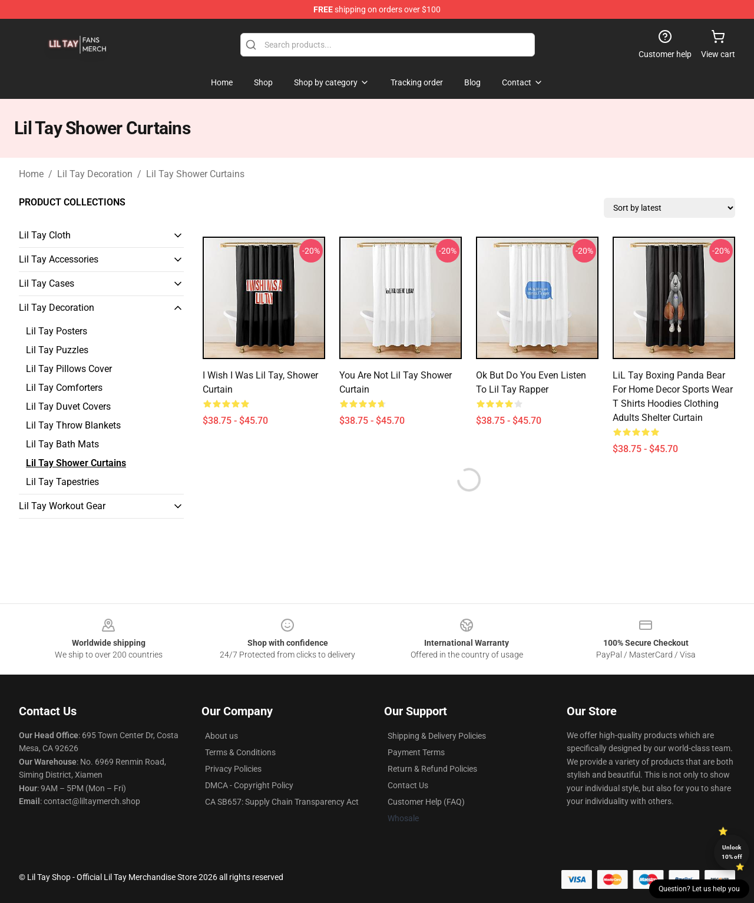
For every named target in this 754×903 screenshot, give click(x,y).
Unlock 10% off (732, 852)
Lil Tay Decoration (95, 174)
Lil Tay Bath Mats (62, 444)
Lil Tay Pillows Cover (69, 368)
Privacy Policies (233, 768)
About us (221, 736)
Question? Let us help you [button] (699, 889)
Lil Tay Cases (46, 283)
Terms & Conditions (240, 752)
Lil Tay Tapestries (62, 481)
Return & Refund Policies (432, 768)
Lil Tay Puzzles (57, 350)
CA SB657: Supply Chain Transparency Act (282, 801)
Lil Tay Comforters (64, 387)
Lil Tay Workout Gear (62, 506)
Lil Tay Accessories (58, 259)
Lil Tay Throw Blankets (73, 425)
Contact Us (408, 785)
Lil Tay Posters (56, 331)
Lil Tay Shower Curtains (195, 174)
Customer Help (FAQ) (426, 801)
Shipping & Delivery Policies (437, 736)
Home (31, 174)
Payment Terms (416, 752)
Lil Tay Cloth (45, 235)
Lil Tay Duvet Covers (68, 406)
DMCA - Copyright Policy (249, 785)
